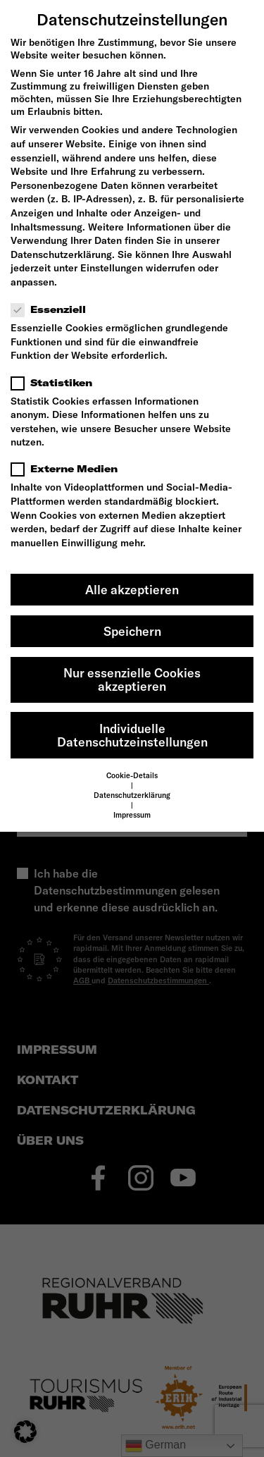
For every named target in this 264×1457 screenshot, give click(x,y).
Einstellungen (111, 268)
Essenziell (53, 309)
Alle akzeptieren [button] (132, 590)
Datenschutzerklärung (61, 254)
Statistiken (56, 382)
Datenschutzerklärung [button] (132, 795)
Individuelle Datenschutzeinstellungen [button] (132, 735)
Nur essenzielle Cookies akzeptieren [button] (132, 680)
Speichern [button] (132, 631)
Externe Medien (69, 468)
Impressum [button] (132, 815)
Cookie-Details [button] (132, 775)
